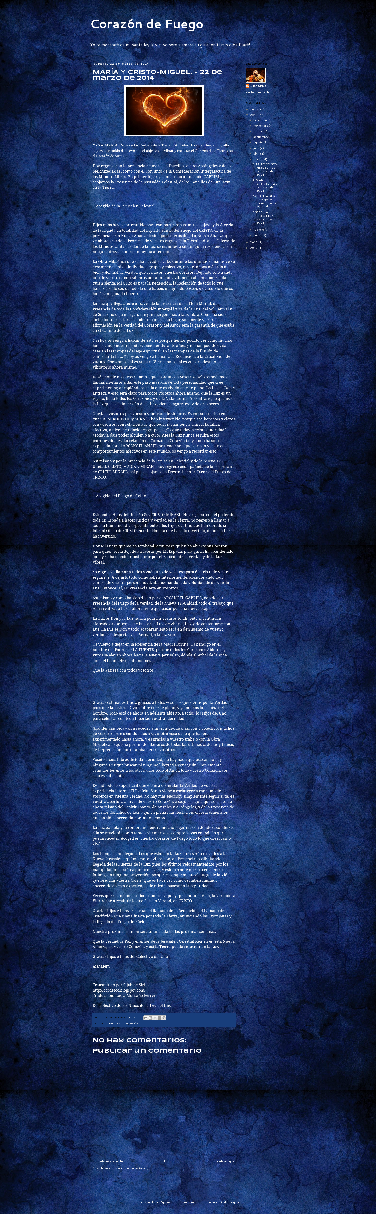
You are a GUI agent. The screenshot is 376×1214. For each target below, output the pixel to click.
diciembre (260, 120)
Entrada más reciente (108, 1161)
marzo (258, 159)
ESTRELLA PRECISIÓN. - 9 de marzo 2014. (265, 217)
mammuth (191, 1202)
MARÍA (134, 1023)
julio (256, 148)
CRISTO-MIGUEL (117, 1023)
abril (256, 154)
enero (257, 235)
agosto (258, 142)
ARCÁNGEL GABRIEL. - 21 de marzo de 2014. (265, 185)
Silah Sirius (258, 86)
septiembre (261, 137)
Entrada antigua (223, 1161)
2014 (254, 115)
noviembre (261, 125)
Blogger (233, 1202)
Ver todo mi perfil (258, 92)
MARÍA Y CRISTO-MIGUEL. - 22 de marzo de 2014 (266, 169)
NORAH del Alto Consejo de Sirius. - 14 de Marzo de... (264, 201)
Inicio (167, 1161)
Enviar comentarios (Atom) (130, 1168)
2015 (254, 109)
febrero (259, 229)
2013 (254, 242)
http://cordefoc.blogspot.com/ (119, 990)
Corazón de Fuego (147, 23)
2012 (254, 248)
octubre (259, 131)
